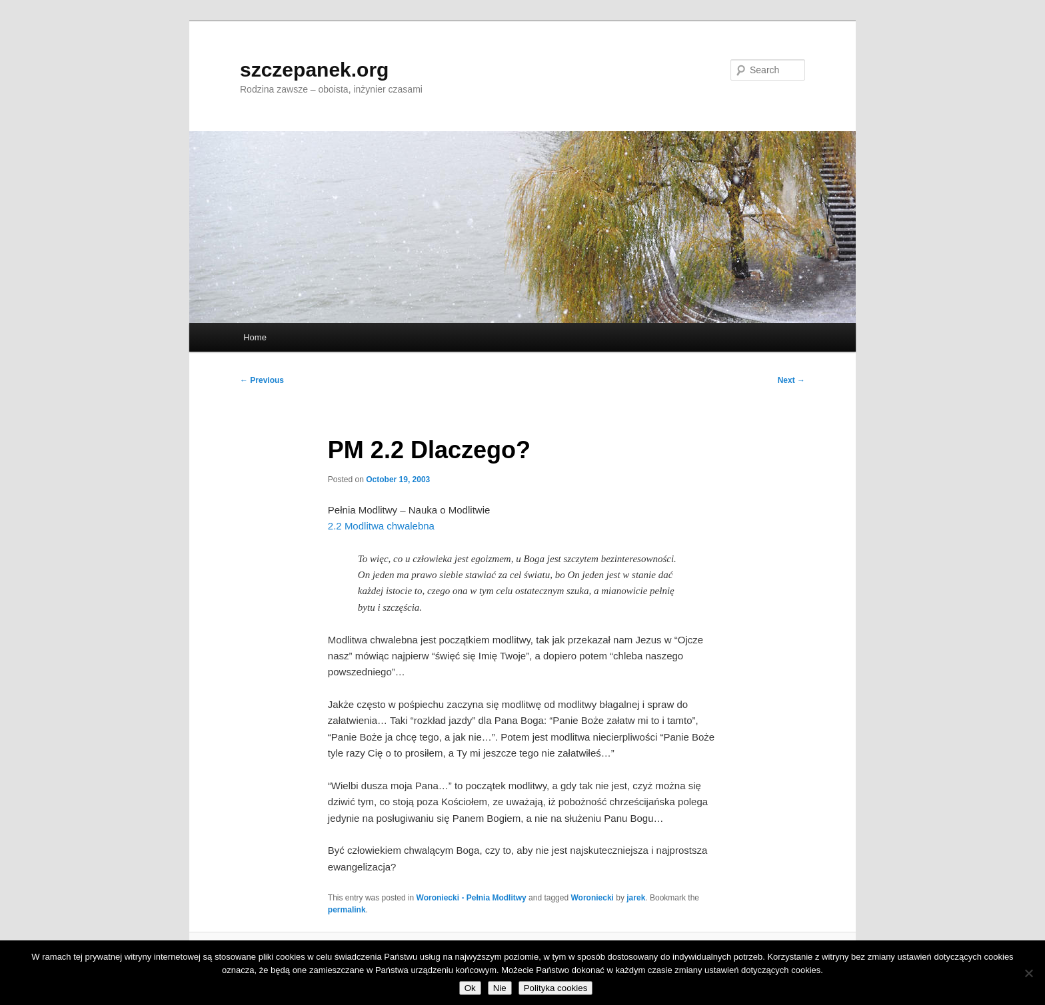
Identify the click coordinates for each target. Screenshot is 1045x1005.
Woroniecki (591, 897)
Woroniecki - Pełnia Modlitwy (471, 897)
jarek (635, 897)
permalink (347, 909)
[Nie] (1028, 973)
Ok (470, 988)
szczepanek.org (314, 70)
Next (791, 380)
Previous (262, 380)
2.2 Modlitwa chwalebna (381, 525)
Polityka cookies (556, 988)
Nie (500, 988)
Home (255, 337)
